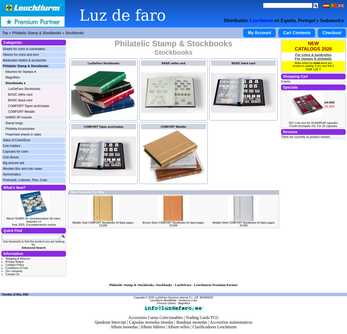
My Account (259, 33)
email (316, 63)
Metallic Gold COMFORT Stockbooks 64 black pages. (103, 222)
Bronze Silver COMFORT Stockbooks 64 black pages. (173, 222)
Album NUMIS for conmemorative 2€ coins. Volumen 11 (33, 220)
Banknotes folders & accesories (24, 60)
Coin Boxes (11, 157)
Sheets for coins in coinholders (24, 49)
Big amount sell (13, 163)
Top (5, 33)
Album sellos (179, 327)
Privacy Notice (14, 261)
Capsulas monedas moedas (151, 322)
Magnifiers (12, 77)
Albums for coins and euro (21, 54)
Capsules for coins (15, 151)
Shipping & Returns (17, 258)
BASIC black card (20, 100)
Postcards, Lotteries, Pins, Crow (25, 180)
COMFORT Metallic (21, 111)
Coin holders (11, 146)
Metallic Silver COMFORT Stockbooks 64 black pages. (243, 222)
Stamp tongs (14, 123)
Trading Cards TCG (202, 317)
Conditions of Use (16, 267)
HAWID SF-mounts (18, 117)
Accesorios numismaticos (231, 322)
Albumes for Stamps (20, 72)
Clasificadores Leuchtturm (214, 327)
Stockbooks (74, 33)
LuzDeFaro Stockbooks (24, 89)
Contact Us (12, 274)
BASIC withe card (20, 94)
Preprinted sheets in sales (23, 134)
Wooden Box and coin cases (22, 168)
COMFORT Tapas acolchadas (28, 106)
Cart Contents (296, 33)
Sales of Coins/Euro (16, 140)
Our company (14, 271)
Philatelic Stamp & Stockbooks (36, 33)
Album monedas (124, 327)
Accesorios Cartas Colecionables (155, 317)
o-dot (194, 300)
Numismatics (12, 174)
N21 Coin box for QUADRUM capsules (313, 122)
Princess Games (166, 303)
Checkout (331, 33)
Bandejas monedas (191, 322)
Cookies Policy (14, 264)
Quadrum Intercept (110, 322)
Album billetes (152, 327)
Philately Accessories (20, 129)
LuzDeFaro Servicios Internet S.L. (174, 297)
